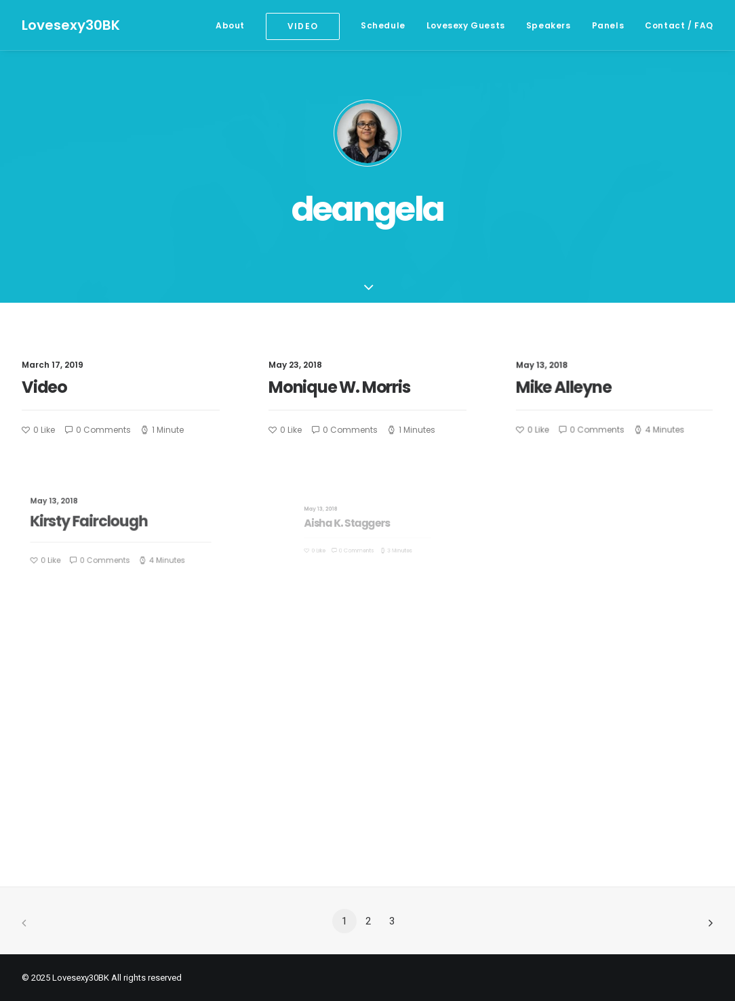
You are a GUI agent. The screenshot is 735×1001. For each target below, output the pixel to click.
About (230, 25)
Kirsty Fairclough (98, 523)
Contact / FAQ (679, 25)
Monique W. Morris (339, 387)
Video (44, 387)
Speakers (548, 25)
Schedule (383, 25)
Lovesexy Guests (465, 25)
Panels (608, 25)
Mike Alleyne (568, 387)
